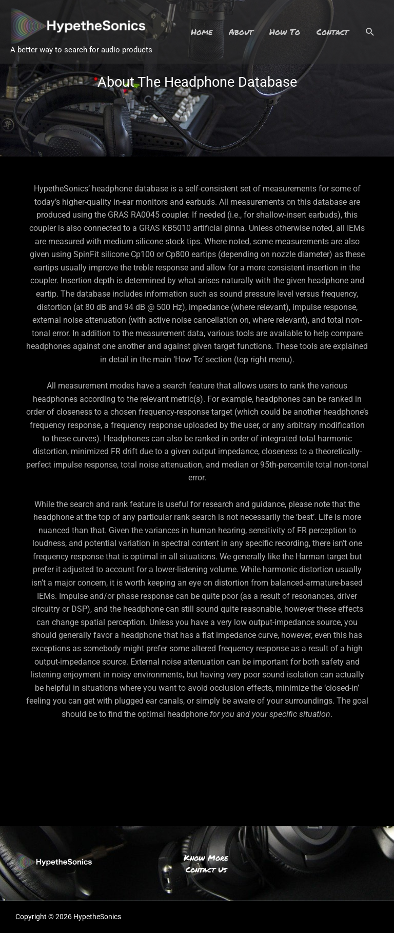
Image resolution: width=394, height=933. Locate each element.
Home (201, 31)
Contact (332, 31)
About (241, 31)
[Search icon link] (370, 32)
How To (284, 31)
